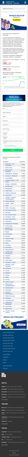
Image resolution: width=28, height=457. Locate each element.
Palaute (4, 362)
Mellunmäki (8, 308)
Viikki (6, 243)
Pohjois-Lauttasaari (10, 193)
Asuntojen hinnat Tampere (9, 340)
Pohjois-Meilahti (10, 201)
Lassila (7, 270)
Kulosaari (8, 212)
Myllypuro (8, 273)
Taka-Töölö (8, 191)
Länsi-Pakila (8, 260)
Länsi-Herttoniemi (10, 219)
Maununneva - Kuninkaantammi (10, 284)
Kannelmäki (8, 306)
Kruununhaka (9, 178)
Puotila (7, 279)
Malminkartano (9, 249)
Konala (7, 275)
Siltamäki (8, 298)
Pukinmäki (8, 290)
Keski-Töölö (8, 167)
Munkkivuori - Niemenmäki (9, 228)
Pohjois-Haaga (9, 238)
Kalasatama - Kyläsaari (11, 173)
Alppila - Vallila (9, 203)
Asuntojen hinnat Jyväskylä (9, 348)
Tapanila (7, 255)
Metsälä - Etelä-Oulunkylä (9, 265)
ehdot (14, 146)
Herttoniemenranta (10, 210)
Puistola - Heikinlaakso (9, 293)
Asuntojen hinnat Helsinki (8, 332)
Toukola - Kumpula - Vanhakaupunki (11, 198)
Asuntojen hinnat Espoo (8, 335)
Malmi (7, 277)
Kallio (7, 205)
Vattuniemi (8, 195)
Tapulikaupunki (9, 300)
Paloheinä (8, 241)
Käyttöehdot (6, 357)
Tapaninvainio (9, 288)
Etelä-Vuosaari (9, 282)
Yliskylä (7, 258)
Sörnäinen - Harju (10, 217)
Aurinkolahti (8, 234)
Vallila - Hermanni (10, 208)
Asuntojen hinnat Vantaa (8, 338)
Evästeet (5, 360)
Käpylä (7, 232)
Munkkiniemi (8, 186)
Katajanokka (8, 188)
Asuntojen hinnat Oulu (8, 351)
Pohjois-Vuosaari (10, 296)
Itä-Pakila (8, 245)
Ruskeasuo (8, 221)
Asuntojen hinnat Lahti (8, 346)
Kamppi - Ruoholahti (11, 184)
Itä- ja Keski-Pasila (10, 214)
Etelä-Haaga (8, 226)
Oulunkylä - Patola (10, 262)
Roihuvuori (8, 268)
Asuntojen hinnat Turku (8, 343)
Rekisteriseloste (6, 354)
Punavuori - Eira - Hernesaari (10, 164)
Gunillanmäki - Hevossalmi (9, 252)
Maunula (7, 236)
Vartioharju (8, 247)
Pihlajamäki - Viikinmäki (9, 303)
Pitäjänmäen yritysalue (11, 223)
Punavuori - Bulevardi (11, 176)
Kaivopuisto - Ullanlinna (9, 170)
